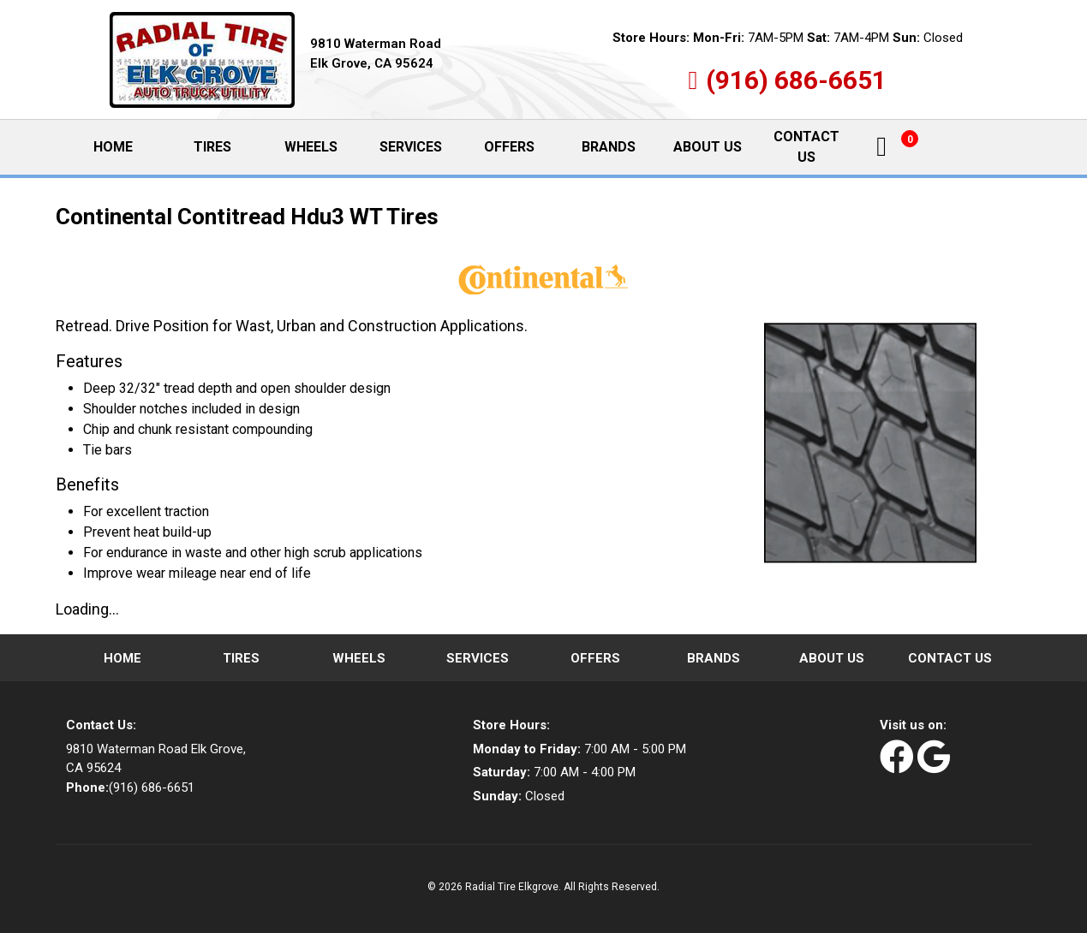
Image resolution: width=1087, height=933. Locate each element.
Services (410, 147)
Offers (509, 147)
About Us (707, 147)
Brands (609, 147)
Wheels (310, 147)
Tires (212, 147)
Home (127, 146)
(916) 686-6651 (796, 80)
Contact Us (806, 146)
